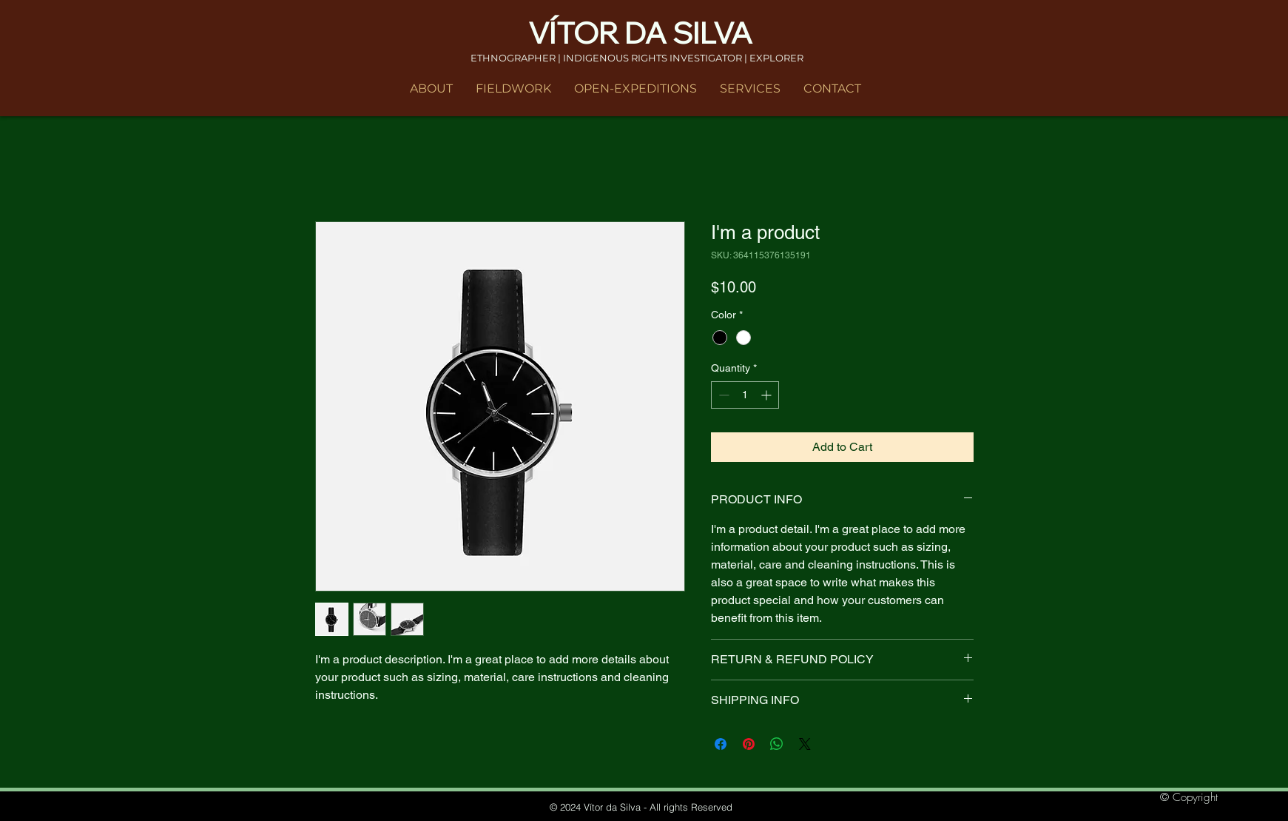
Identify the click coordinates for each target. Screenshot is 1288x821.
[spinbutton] (745, 395)
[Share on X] (805, 744)
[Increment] (767, 395)
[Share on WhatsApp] (777, 744)
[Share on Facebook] (720, 744)
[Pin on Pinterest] (749, 744)
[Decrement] (722, 395)
